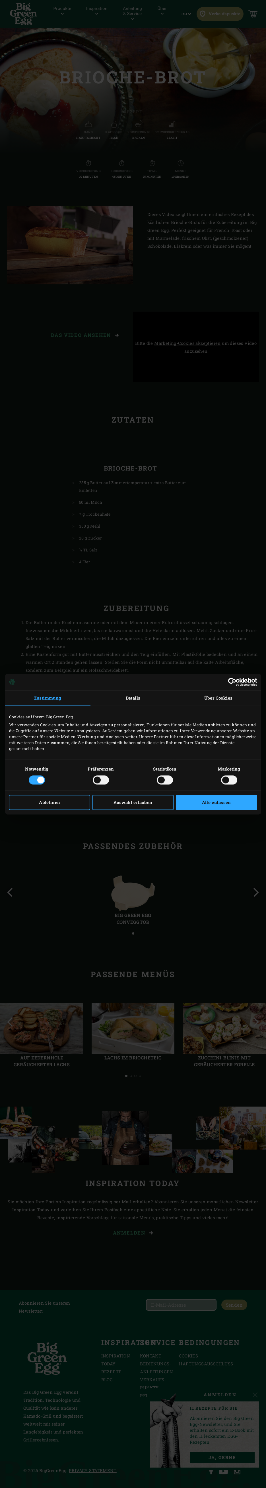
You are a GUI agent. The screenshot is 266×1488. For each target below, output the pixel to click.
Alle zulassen (216, 802)
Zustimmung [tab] (47, 698)
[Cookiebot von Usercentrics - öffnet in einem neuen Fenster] (232, 682)
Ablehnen (49, 802)
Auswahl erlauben (133, 802)
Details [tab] (133, 698)
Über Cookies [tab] (218, 698)
